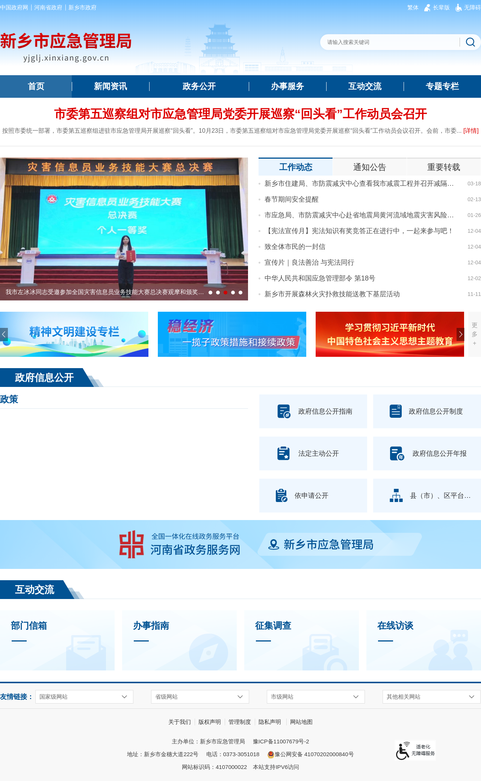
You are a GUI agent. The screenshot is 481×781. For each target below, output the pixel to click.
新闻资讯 (110, 86)
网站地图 (301, 722)
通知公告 (369, 167)
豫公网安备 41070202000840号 (310, 754)
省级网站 (166, 696)
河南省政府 (48, 7)
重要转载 (443, 167)
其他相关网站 (403, 696)
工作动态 (295, 167)
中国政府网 (14, 7)
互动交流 (364, 86)
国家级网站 (53, 696)
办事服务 (287, 86)
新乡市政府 (82, 7)
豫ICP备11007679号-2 (281, 741)
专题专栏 (442, 86)
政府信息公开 (44, 377)
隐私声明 (270, 722)
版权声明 (209, 722)
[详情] (471, 130)
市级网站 (282, 696)
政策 (9, 399)
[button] (441, 7)
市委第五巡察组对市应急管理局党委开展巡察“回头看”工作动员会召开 (240, 114)
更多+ (475, 334)
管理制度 (239, 722)
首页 (36, 86)
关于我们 (179, 722)
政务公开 (199, 86)
